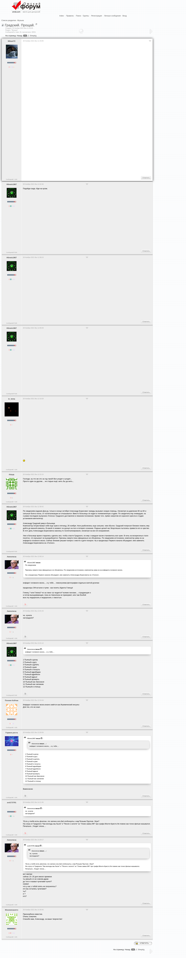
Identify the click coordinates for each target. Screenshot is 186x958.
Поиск (78, 16)
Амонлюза (11, 557)
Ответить (146, 178)
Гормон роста (11, 733)
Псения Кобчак (11, 700)
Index (61, 16)
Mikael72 (11, 41)
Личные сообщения (112, 16)
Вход (125, 16)
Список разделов (8, 20)
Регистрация (96, 16)
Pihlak (11, 475)
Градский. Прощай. (20, 25)
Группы (86, 16)
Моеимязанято (11, 910)
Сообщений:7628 (11, 252)
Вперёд (33, 36)
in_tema (11, 399)
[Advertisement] (74, 165)
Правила (70, 16)
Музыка (20, 20)
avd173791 (11, 802)
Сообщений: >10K (11, 179)
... (45, 743)
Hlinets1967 (12, 184)
